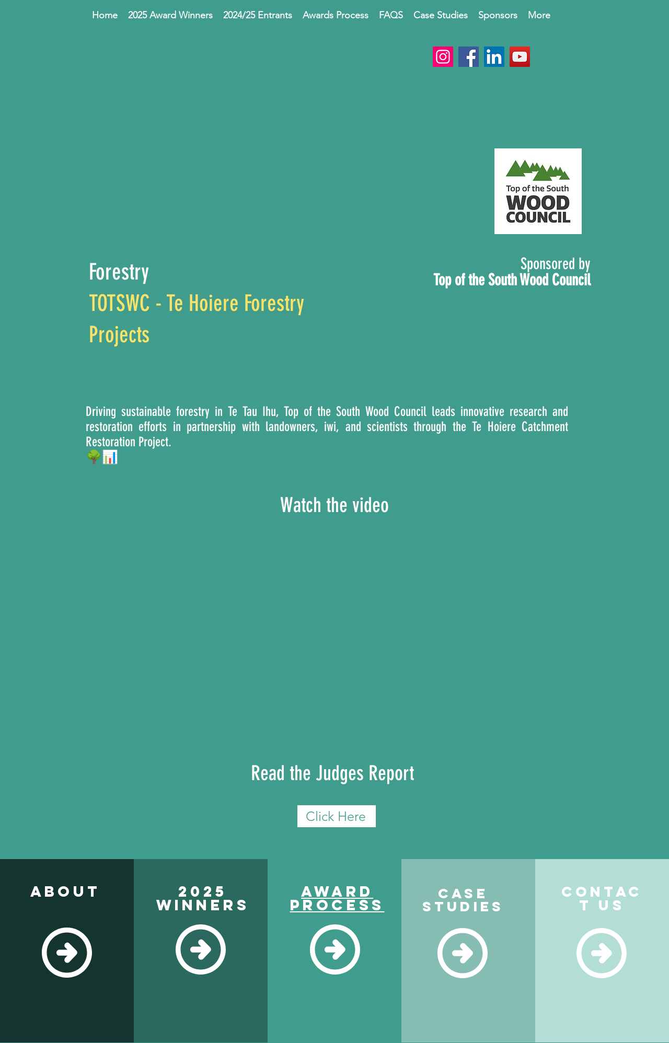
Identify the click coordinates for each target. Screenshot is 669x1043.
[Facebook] (468, 57)
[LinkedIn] (494, 57)
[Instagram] (443, 57)
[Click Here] (336, 816)
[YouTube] (520, 57)
